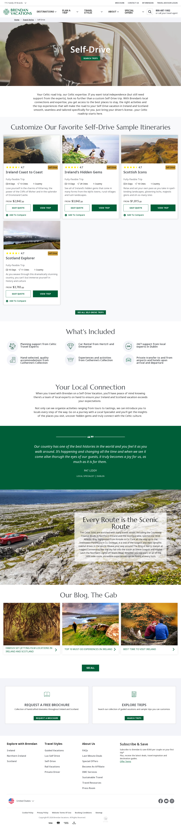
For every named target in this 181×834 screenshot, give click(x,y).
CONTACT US (133, 3)
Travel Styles (28, 20)
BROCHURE (119, 3)
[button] (29, 801)
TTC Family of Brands (14, 3)
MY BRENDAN (148, 3)
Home (16, 20)
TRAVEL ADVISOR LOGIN (167, 3)
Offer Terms (125, 761)
